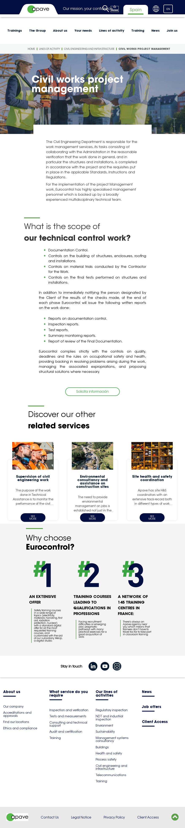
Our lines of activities (106, 694)
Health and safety (109, 753)
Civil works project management (144, 48)
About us (60, 30)
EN (168, 9)
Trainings (14, 30)
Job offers (151, 707)
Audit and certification (65, 732)
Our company (13, 706)
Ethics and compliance (20, 728)
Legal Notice (81, 817)
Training (137, 30)
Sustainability (105, 732)
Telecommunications (111, 775)
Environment (104, 725)
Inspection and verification (68, 710)
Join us (172, 30)
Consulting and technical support (68, 724)
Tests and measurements (67, 716)
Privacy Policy (114, 817)
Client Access (155, 722)
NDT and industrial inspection (109, 717)
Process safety (106, 759)
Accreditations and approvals (17, 714)
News (155, 30)
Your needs (83, 30)
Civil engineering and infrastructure (89, 48)
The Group (37, 30)
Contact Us (50, 817)
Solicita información (92, 392)
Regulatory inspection (112, 710)
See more (33, 517)
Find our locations (16, 722)
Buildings (102, 747)
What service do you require (68, 694)
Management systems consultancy (112, 739)
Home (31, 48)
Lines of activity (111, 30)
